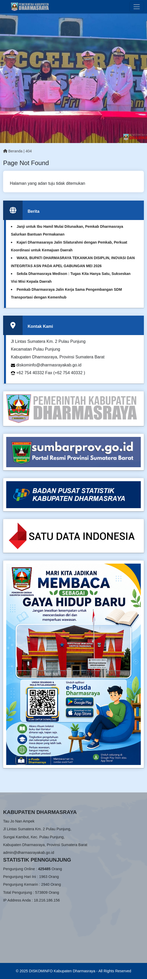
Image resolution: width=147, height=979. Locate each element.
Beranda (12, 151)
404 (28, 151)
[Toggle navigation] (136, 7)
